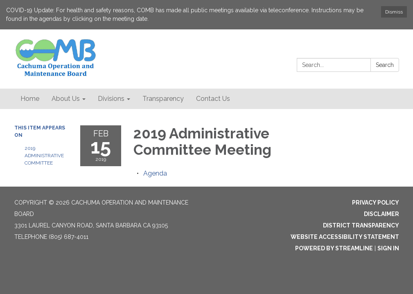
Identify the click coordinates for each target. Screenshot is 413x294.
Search (385, 65)
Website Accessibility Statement (345, 237)
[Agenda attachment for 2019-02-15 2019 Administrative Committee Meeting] (155, 173)
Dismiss (394, 12)
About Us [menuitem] (66, 98)
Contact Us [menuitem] (213, 98)
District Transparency (361, 225)
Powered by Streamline (334, 248)
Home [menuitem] (29, 98)
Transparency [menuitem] (163, 98)
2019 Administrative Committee (44, 155)
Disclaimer (381, 214)
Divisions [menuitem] (111, 98)
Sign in (388, 248)
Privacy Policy (375, 202)
